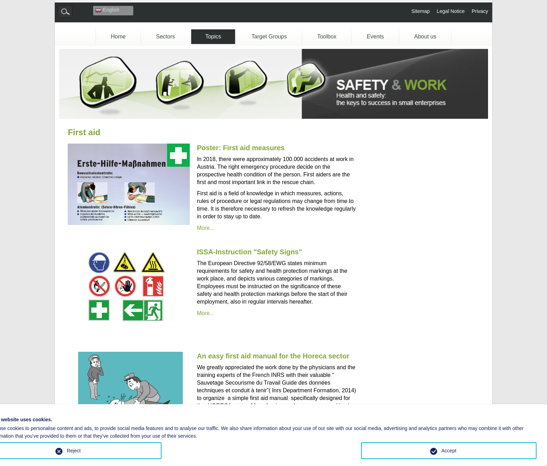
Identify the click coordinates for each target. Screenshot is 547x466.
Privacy (480, 11)
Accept (448, 450)
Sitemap (420, 11)
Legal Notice (451, 11)
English (107, 10)
